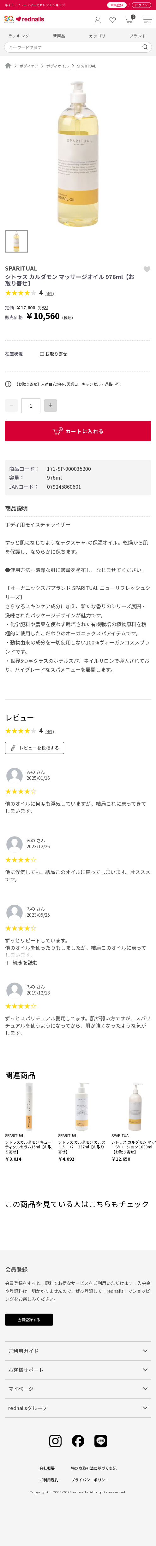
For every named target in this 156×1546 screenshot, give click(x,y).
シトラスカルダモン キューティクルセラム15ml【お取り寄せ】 (28, 1147)
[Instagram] (55, 1441)
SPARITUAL (86, 65)
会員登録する (29, 1319)
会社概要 (47, 1468)
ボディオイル (57, 65)
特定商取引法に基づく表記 (94, 1468)
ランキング (19, 35)
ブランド (137, 35)
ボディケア (29, 65)
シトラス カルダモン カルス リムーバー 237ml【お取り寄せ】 (81, 1147)
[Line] (100, 1441)
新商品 (59, 35)
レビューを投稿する (34, 747)
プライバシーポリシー (90, 1479)
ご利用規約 (48, 1479)
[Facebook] (78, 1441)
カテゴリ (97, 35)
